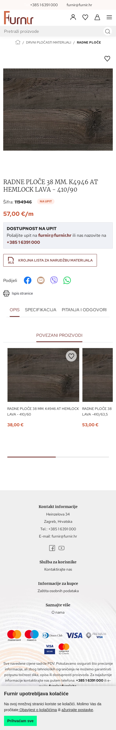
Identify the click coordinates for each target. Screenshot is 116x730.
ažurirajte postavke (77, 710)
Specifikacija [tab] (40, 310)
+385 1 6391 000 (44, 4)
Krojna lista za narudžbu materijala (55, 260)
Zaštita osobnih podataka (58, 590)
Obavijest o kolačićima (38, 710)
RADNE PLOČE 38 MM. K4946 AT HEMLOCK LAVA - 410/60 (43, 411)
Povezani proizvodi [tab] (59, 335)
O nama (58, 612)
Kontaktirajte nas (58, 569)
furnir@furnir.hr (79, 4)
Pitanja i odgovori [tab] (84, 310)
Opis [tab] (15, 310)
